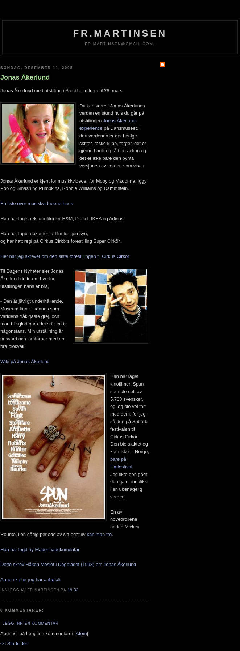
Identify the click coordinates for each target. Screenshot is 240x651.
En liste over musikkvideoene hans (36, 203)
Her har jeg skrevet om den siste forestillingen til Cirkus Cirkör (64, 256)
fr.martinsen (120, 33)
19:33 (73, 590)
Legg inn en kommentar (30, 623)
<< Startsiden (14, 643)
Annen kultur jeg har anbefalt (30, 579)
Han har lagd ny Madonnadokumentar (39, 549)
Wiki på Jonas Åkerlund (25, 361)
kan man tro (99, 534)
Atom (81, 633)
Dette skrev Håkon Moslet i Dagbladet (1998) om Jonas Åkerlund (68, 564)
